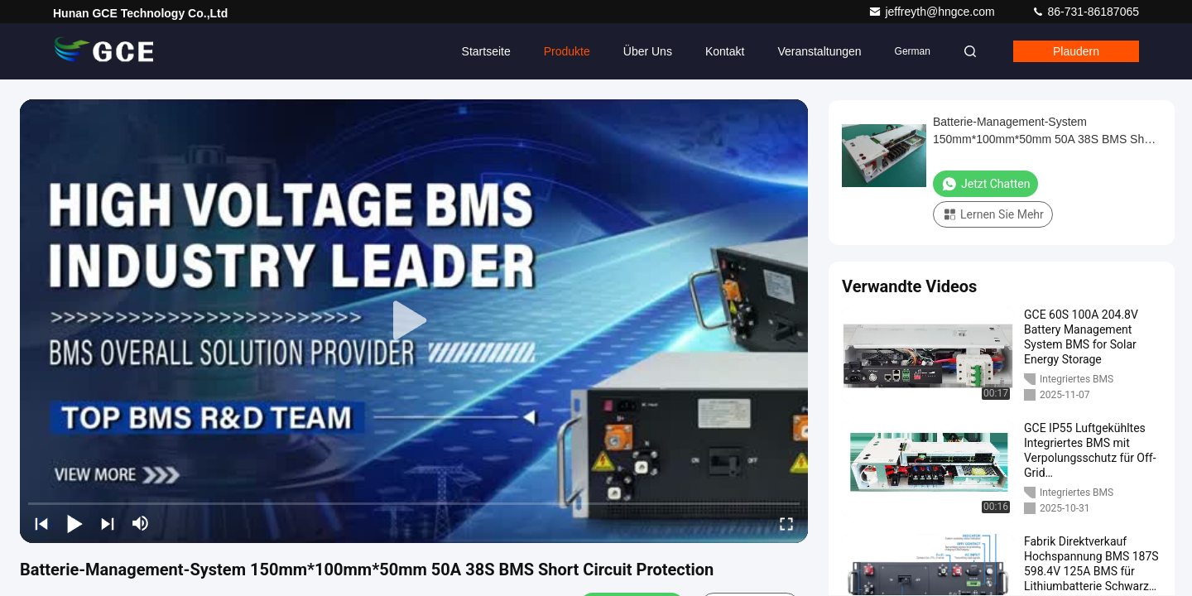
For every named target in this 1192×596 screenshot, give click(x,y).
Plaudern (1076, 51)
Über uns (647, 51)
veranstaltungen (819, 51)
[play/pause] (74, 523)
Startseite (486, 51)
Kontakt (724, 51)
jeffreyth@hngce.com (932, 11)
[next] (107, 523)
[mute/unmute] (140, 523)
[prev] (41, 523)
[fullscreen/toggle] (786, 523)
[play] (414, 321)
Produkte (567, 51)
